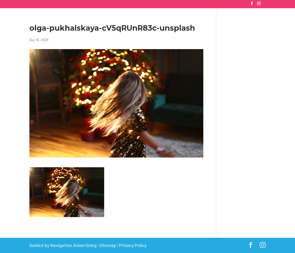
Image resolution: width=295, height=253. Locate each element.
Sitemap (107, 245)
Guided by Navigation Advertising (62, 245)
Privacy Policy (133, 245)
